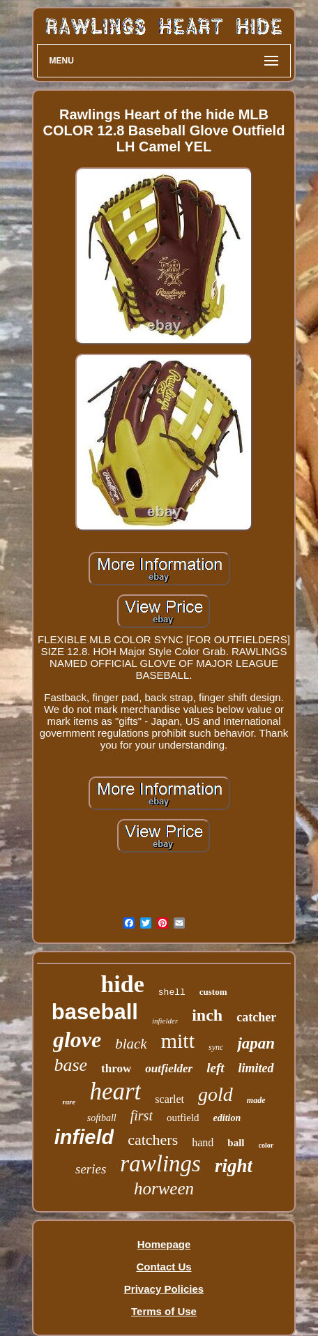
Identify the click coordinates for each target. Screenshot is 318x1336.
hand (202, 1142)
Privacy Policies (164, 1289)
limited (256, 1068)
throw (116, 1068)
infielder (165, 1020)
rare (68, 1101)
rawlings (160, 1163)
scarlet (169, 1099)
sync (216, 1047)
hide (122, 984)
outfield (183, 1117)
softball (101, 1118)
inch (207, 1015)
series (90, 1169)
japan (256, 1043)
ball (235, 1142)
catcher (256, 1017)
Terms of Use (164, 1311)
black (130, 1043)
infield (84, 1137)
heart (115, 1091)
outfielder (168, 1068)
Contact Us (163, 1267)
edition (227, 1118)
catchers (153, 1139)
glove (77, 1039)
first (141, 1115)
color (266, 1145)
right (233, 1165)
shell (172, 992)
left (215, 1067)
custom (213, 991)
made (256, 1100)
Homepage (164, 1244)
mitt (178, 1040)
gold (215, 1094)
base (70, 1065)
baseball (95, 1012)
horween (164, 1188)
